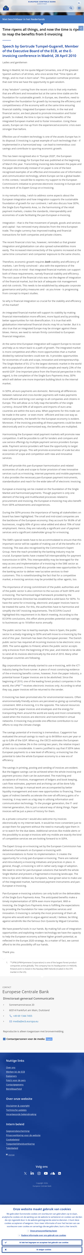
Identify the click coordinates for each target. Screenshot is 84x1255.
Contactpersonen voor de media (25, 1039)
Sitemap (11, 1155)
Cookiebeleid (12, 1139)
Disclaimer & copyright (18, 1105)
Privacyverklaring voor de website (23, 1135)
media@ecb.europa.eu (25, 1021)
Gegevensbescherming (18, 1131)
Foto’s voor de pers (16, 1080)
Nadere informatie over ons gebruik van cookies (43, 1235)
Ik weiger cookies (43, 1249)
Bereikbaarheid (14, 1088)
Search (71, 8)
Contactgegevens (15, 1084)
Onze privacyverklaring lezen (43, 1230)
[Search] (40, 8)
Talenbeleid (12, 1148)
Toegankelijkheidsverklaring (20, 1143)
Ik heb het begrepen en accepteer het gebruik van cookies (43, 1242)
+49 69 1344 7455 (22, 1015)
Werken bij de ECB (15, 1071)
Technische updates (16, 1110)
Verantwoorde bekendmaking (21, 1114)
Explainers (11, 1076)
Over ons (10, 1067)
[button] (79, 3)
